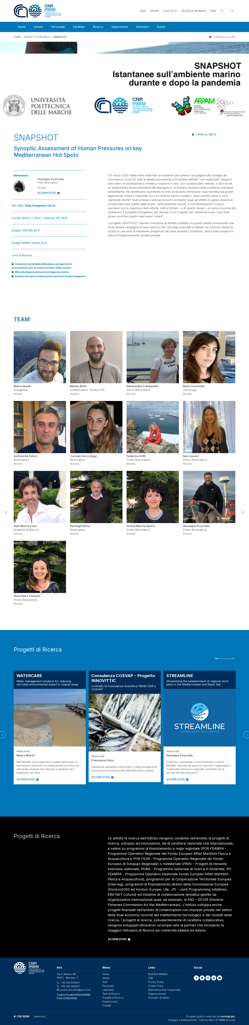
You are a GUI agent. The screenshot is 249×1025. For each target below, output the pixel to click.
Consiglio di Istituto (158, 997)
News (154, 11)
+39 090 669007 (70, 986)
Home (22, 27)
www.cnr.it (39, 1016)
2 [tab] (220, 658)
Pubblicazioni (109, 1001)
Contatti (170, 11)
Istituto (38, 27)
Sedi (143, 11)
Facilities (79, 27)
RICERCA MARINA (193, 11)
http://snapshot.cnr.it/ (40, 205)
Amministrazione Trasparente (164, 989)
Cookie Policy (156, 985)
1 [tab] (216, 658)
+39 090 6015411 (70, 982)
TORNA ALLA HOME (224, 36)
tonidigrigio (228, 1016)
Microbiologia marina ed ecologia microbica (42, 271)
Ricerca (99, 27)
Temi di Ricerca (111, 993)
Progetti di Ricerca (37, 36)
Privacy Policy (156, 981)
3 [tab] (224, 658)
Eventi (162, 27)
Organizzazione (157, 993)
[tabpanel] (49, 727)
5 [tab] (233, 658)
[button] (196, 977)
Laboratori (108, 989)
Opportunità (120, 27)
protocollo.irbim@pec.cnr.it (75, 989)
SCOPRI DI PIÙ (49, 193)
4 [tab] (229, 658)
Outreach (143, 27)
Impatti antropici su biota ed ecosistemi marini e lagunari (50, 276)
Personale (58, 27)
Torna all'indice (206, 134)
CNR (213, 11)
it (222, 11)
